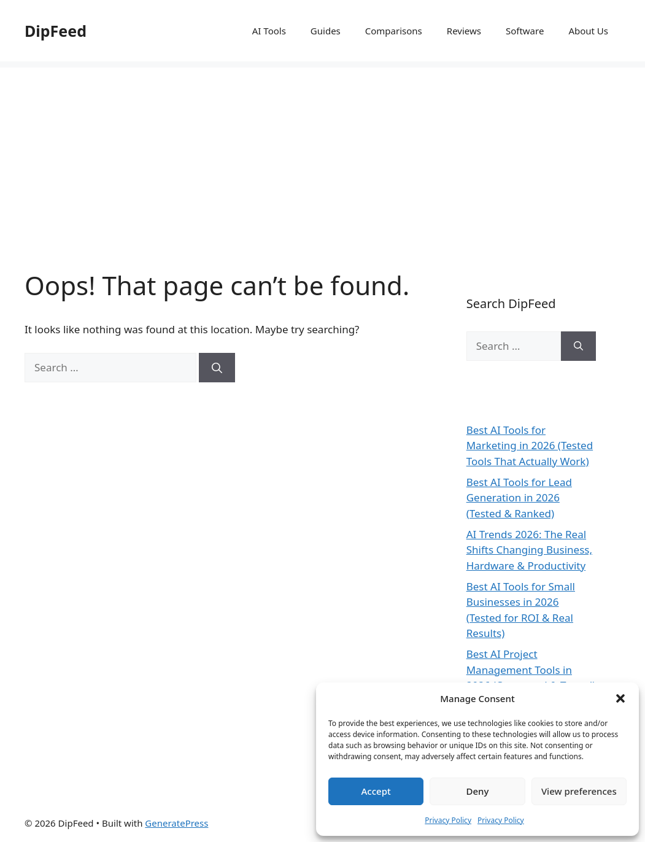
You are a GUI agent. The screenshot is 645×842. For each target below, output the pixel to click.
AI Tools (269, 31)
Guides (326, 31)
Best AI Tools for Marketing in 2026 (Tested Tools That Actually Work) (529, 445)
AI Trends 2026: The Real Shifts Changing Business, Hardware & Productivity (529, 550)
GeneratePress (176, 823)
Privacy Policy (448, 820)
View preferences (579, 791)
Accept (376, 791)
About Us (588, 31)
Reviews (464, 31)
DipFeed (56, 30)
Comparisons (393, 31)
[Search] (217, 367)
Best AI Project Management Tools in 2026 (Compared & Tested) (531, 669)
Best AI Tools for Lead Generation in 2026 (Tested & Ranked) (519, 497)
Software (525, 31)
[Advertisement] (322, 153)
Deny (477, 791)
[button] (620, 698)
